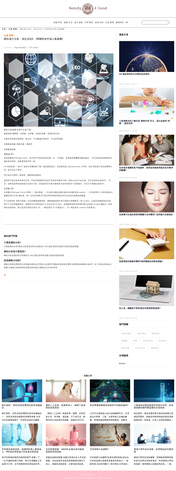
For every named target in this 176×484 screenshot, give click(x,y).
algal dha (141, 333)
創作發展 (125, 348)
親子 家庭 (78, 22)
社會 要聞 (109, 22)
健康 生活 (68, 22)
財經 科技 (99, 22)
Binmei (122, 363)
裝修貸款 (163, 341)
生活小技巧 (140, 348)
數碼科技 (120, 22)
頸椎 (135, 341)
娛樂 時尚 (58, 22)
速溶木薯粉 (126, 333)
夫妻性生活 (148, 341)
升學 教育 (89, 22)
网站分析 (79, 158)
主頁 (4, 29)
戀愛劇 (124, 341)
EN (127, 22)
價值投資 (155, 348)
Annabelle (7, 48)
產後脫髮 (156, 333)
